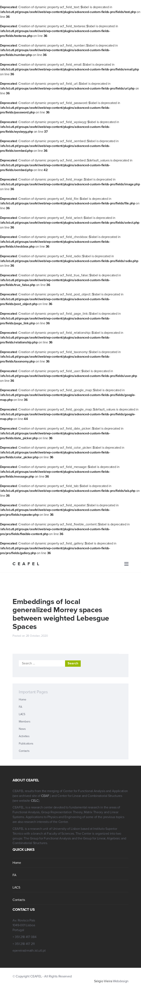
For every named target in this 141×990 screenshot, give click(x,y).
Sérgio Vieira (103, 981)
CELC (35, 801)
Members (24, 721)
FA (20, 707)
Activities (24, 736)
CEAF (45, 796)
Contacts (24, 751)
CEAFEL (27, 563)
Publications (26, 743)
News (22, 729)
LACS (22, 714)
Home (22, 699)
